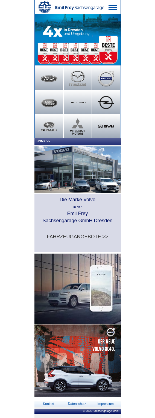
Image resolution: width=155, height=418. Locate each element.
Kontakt (48, 404)
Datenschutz (77, 404)
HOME (41, 141)
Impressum (105, 404)
